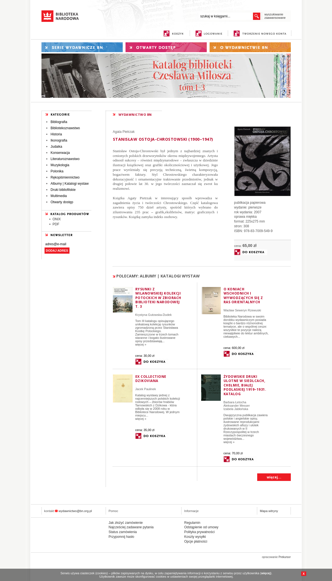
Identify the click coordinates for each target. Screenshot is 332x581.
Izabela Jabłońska (236, 409)
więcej (265, 573)
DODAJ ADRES (57, 250)
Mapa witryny (269, 511)
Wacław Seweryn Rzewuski (242, 310)
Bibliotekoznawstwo (65, 128)
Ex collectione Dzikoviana (150, 378)
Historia (56, 134)
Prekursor (284, 557)
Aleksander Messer (237, 405)
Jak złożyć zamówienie (126, 523)
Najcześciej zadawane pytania (131, 527)
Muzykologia (60, 165)
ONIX (57, 219)
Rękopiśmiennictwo (65, 177)
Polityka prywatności (199, 532)
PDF (56, 224)
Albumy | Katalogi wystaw (70, 184)
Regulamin (192, 523)
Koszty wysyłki (195, 537)
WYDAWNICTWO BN (135, 114)
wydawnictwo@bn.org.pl (75, 511)
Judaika (56, 147)
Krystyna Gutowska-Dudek (153, 314)
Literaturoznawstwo (65, 159)
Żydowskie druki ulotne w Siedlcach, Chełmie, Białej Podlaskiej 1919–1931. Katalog (245, 385)
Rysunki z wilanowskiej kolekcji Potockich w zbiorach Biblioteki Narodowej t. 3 (158, 298)
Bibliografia (59, 122)
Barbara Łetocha (235, 402)
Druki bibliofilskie (63, 190)
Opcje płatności (195, 541)
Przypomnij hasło (121, 537)
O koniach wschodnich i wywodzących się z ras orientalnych (243, 296)
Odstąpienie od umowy (201, 527)
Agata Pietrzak (124, 132)
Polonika (57, 171)
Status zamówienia (123, 532)
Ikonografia (59, 140)
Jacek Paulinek (145, 389)
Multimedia (59, 196)
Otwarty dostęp (62, 202)
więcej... (274, 477)
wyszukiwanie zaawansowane (275, 16)
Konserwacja (60, 153)
